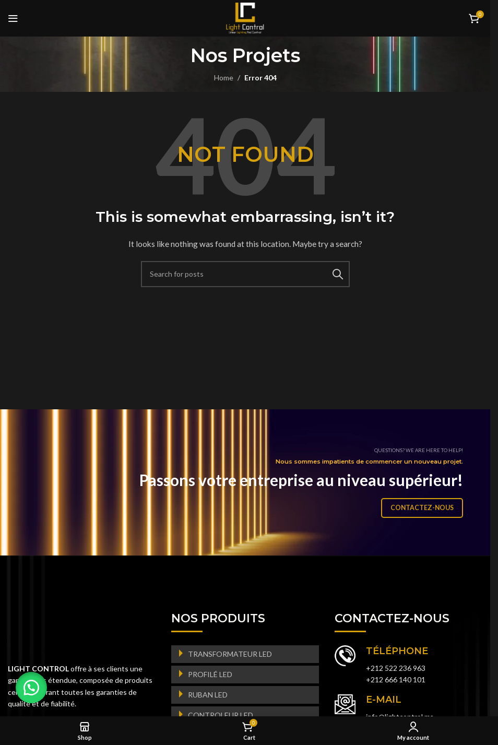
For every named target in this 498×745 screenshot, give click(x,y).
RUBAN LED (208, 694)
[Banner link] (249, 482)
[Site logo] (245, 17)
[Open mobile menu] (13, 18)
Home (223, 77)
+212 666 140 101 (395, 679)
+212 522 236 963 (395, 668)
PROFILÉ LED (210, 674)
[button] (31, 687)
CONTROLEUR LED (220, 715)
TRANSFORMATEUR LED (230, 653)
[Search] (245, 274)
